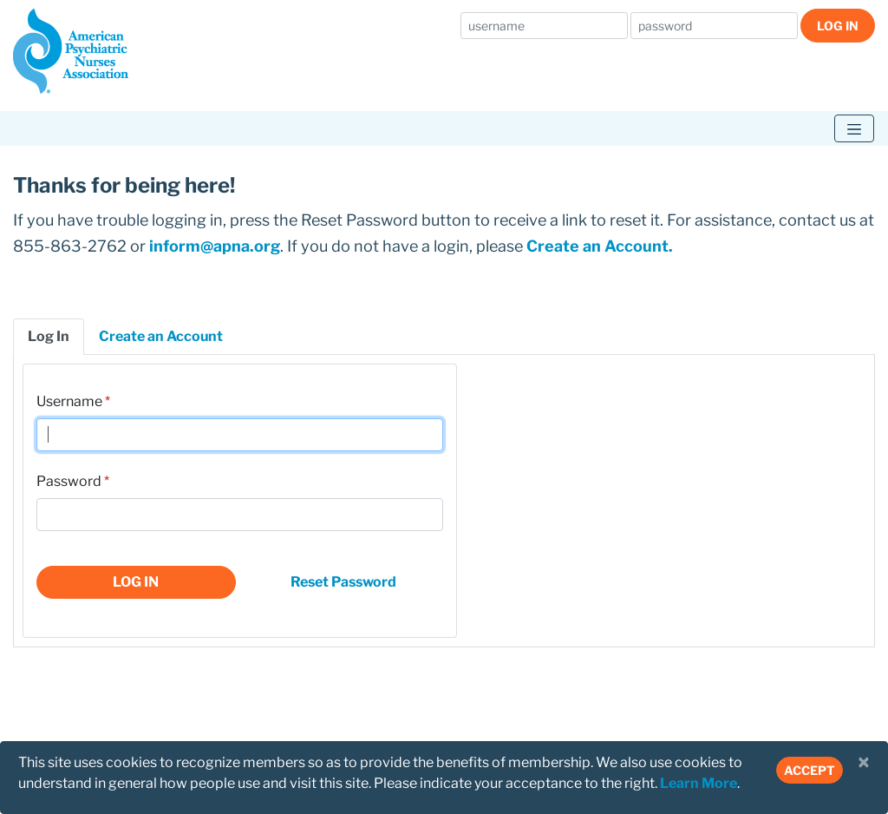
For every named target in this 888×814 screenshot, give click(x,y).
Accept (809, 770)
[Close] (863, 763)
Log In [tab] (48, 336)
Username (69, 401)
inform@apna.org (214, 246)
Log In (838, 25)
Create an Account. (599, 246)
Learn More (698, 783)
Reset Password (343, 582)
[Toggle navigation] (854, 128)
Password (68, 481)
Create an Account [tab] (161, 336)
